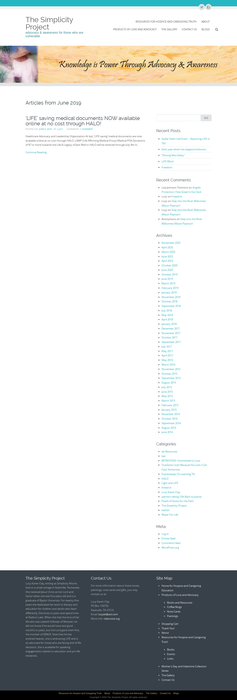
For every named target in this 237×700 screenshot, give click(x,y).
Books (170, 649)
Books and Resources (179, 602)
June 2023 (167, 256)
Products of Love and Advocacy (135, 29)
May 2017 (167, 351)
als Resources (169, 451)
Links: (170, 658)
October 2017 (169, 337)
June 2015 (167, 391)
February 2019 (170, 288)
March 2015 (168, 400)
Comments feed (171, 543)
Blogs (206, 29)
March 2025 (168, 252)
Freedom (167, 167)
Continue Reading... (37, 152)
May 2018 (167, 315)
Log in (165, 534)
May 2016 (167, 360)
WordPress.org (170, 547)
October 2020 (169, 265)
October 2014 (169, 418)
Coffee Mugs (174, 607)
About (205, 21)
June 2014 (167, 432)
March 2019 (168, 283)
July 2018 (167, 310)
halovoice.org (112, 618)
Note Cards (173, 611)
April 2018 (167, 319)
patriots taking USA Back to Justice (182, 496)
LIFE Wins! (167, 161)
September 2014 (171, 423)
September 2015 (171, 378)
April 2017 (167, 355)
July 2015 (167, 387)
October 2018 (169, 301)
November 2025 (171, 243)
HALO (165, 478)
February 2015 (170, 405)
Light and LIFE (170, 483)
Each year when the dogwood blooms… (185, 149)
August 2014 (169, 428)
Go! (206, 118)
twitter (165, 510)
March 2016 (168, 364)
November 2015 (171, 369)
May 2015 (167, 396)
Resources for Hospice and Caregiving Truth (166, 21)
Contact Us (189, 29)
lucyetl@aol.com (108, 614)
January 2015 (169, 409)
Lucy (60, 129)
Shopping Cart (170, 624)
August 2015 (169, 382)
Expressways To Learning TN (178, 474)
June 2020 (167, 270)
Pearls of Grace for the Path (178, 501)
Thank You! (168, 628)
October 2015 (169, 373)
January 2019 (169, 292)
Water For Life (170, 514)
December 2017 (171, 328)
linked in (166, 487)
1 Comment (86, 129)
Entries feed (168, 538)
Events (171, 654)
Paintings (172, 616)
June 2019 (167, 279)
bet (164, 456)
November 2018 (171, 297)
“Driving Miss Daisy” (173, 155)
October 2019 (169, 274)
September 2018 (171, 306)
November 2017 (171, 333)
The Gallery (169, 29)
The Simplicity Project (49, 23)
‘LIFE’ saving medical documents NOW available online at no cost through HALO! (83, 120)
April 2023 (167, 261)
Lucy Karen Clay (171, 492)
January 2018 (169, 324)
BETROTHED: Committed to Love (181, 460)
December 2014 (171, 414)
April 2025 (167, 247)
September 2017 (171, 342)
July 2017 (167, 346)
